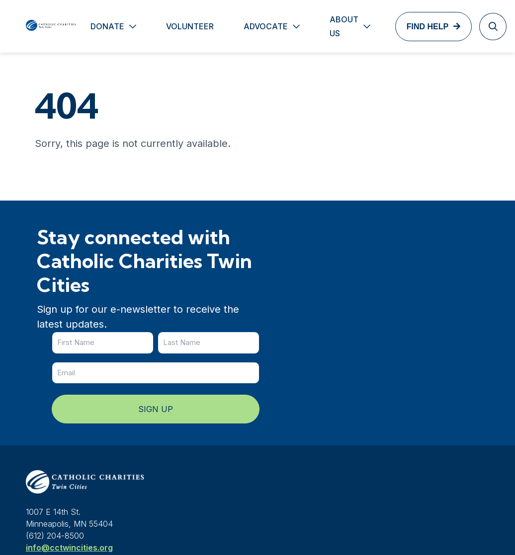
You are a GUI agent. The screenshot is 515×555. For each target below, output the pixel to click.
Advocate (248, 26)
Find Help (410, 26)
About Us (326, 26)
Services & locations (331, 430)
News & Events (319, 410)
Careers (307, 450)
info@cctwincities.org (69, 443)
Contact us (416, 410)
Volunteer (172, 26)
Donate (90, 26)
